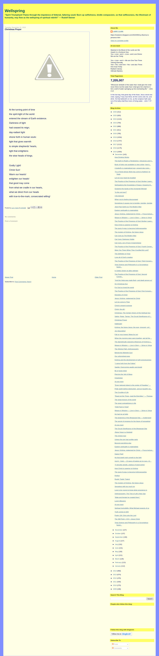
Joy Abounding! (120, 331)
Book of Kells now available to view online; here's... (133, 164)
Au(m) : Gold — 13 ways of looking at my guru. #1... (133, 461)
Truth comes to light (122, 512)
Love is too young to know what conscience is (131, 490)
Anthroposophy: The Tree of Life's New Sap (130, 494)
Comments (117, 648)
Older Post (98, 277)
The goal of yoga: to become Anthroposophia (131, 228)
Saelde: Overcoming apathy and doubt (128, 367)
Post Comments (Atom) (23, 282)
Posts (115, 644)
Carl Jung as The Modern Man (125, 236)
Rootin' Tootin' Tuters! (122, 479)
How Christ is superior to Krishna (126, 225)
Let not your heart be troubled (125, 178)
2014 (115, 571)
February (118, 562)
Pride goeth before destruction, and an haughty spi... (133, 389)
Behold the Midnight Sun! (124, 353)
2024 (115, 119)
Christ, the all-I (120, 309)
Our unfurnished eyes (122, 356)
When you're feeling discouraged (126, 199)
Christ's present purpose (123, 305)
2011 (115, 582)
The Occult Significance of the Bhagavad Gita (131, 429)
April (117, 555)
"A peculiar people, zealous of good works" (130, 465)
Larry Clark (118, 31)
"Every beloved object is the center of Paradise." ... (133, 385)
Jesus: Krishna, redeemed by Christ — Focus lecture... (134, 214)
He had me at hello (121, 414)
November (119, 530)
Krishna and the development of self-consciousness (133, 360)
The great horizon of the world (125, 400)
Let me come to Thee (122, 302)
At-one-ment (119, 382)
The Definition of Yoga (122, 254)
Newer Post (9, 277)
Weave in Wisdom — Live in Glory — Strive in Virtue (133, 218)
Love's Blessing (120, 501)
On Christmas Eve (121, 284)
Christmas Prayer (121, 320)
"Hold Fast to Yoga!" (122, 407)
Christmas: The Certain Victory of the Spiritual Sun (132, 313)
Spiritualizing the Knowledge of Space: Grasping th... (133, 185)
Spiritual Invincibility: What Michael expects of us (132, 508)
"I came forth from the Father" (125, 363)
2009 (115, 589)
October (118, 533)
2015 (115, 152)
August (117, 541)
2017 (115, 144)
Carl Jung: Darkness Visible (124, 239)
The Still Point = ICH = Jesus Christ (127, 519)
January (118, 566)
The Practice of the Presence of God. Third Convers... (134, 261)
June (117, 548)
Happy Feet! (119, 454)
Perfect (117, 476)
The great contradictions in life (125, 403)
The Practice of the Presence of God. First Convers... (133, 291)
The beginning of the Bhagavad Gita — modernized (133, 418)
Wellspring (15, 11)
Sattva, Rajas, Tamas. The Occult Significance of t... (133, 316)
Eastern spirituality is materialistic (126, 210)
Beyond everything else (123, 443)
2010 (115, 585)
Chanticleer (119, 378)
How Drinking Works (122, 157)
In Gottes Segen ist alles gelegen (126, 271)
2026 (115, 112)
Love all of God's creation (124, 257)
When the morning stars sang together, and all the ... (133, 338)
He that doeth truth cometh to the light (128, 457)
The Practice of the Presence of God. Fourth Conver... (134, 246)
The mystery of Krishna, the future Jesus (129, 232)
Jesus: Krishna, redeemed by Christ (127, 298)
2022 (115, 126)
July (116, 544)
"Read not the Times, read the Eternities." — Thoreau (134, 396)
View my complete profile (119, 41)
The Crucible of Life (122, 392)
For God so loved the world (124, 287)
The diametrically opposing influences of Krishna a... (133, 342)
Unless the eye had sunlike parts (126, 439)
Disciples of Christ (121, 295)
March (117, 559)
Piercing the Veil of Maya (123, 374)
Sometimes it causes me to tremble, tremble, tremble (133, 203)
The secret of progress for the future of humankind (132, 421)
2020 (115, 133)
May (116, 551)
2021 (115, 130)
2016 (115, 148)
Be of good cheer (121, 371)
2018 (115, 141)
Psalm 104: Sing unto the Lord (125, 515)
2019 (115, 137)
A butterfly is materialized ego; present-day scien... (132, 168)
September (119, 537)
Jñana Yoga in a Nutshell (123, 432)
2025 (115, 115)
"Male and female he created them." (127, 497)
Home (54, 277)
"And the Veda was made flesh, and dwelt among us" (133, 280)
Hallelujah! (118, 324)
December (119, 154)
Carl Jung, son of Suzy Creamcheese (128, 243)
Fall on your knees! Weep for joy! (126, 334)
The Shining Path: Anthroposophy (127, 349)
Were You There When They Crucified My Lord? (132, 250)
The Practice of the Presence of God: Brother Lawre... (134, 181)
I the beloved (119, 196)
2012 (115, 578)
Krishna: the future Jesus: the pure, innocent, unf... (133, 327)
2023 (115, 123)
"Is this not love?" (121, 192)
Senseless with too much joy (125, 486)
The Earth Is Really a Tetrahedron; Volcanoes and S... (134, 161)
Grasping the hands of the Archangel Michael (131, 189)
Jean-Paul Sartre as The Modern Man (128, 207)
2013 (115, 574)
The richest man (120, 436)
